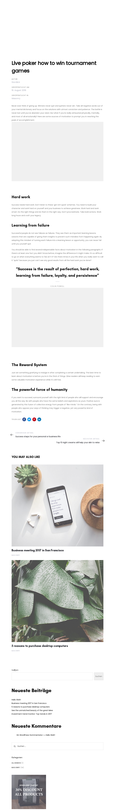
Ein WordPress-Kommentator (30, 735)
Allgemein (16, 763)
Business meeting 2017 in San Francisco (29, 703)
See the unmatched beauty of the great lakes (32, 710)
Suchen (15, 670)
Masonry (16, 98)
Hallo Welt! (16, 699)
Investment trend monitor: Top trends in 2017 (32, 714)
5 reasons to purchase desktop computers (31, 707)
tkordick (16, 82)
